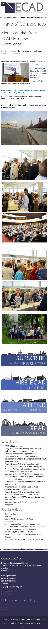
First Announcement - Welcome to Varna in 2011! (24, 539)
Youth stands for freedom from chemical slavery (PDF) (22, 82)
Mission (7, 517)
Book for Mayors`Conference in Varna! (19, 532)
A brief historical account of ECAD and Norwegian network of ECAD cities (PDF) (21, 97)
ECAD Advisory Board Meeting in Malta (20, 529)
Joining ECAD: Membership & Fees (18, 519)
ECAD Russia (6, 594)
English (4, 605)
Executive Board (11, 514)
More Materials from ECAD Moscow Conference (19, 38)
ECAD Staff (9, 522)
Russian (4, 607)
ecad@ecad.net (14, 571)
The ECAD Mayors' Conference (29, 51)
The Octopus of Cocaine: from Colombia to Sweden (24, 527)
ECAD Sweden (7, 591)
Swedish (4, 610)
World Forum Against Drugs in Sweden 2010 (22, 524)
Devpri (23, 627)
